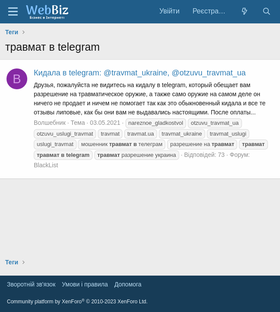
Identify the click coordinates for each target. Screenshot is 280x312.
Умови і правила (85, 284)
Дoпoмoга (128, 284)
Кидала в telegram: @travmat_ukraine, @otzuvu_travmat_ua (140, 72)
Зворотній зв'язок (31, 284)
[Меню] (13, 11)
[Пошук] (266, 11)
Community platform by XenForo (77, 302)
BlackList (46, 165)
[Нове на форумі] (245, 11)
